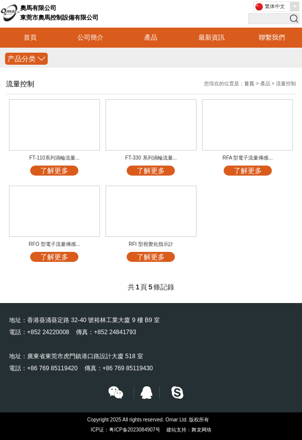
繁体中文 (275, 6)
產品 (150, 37)
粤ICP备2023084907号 (134, 429)
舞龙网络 (201, 429)
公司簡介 (90, 37)
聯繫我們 (272, 37)
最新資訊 (211, 37)
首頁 (30, 37)
